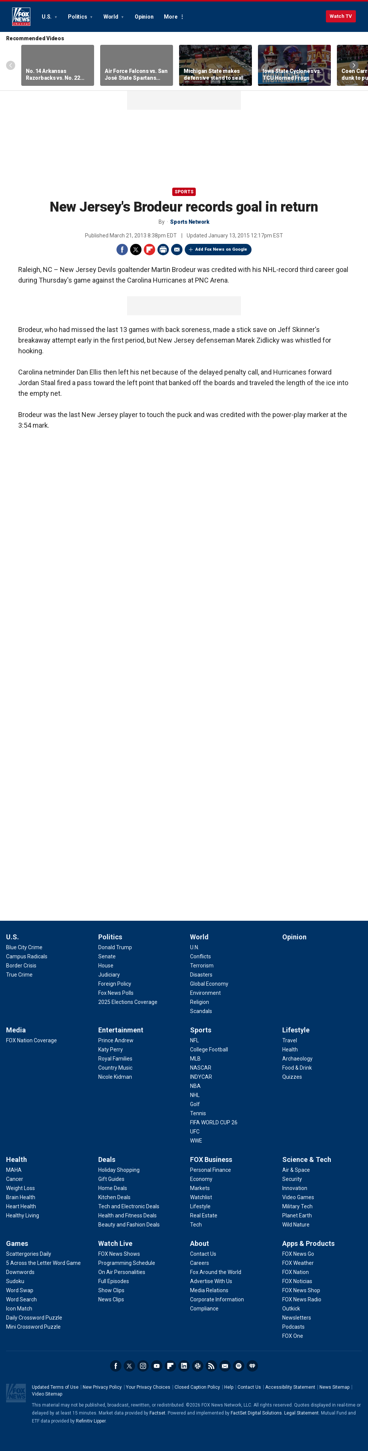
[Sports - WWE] (196, 1141)
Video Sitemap (47, 1394)
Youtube (156, 1366)
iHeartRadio (252, 1366)
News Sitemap (334, 1387)
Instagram (143, 1366)
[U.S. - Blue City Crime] (24, 947)
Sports (184, 191)
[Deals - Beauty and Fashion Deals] (129, 1225)
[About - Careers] (199, 1263)
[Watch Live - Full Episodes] (113, 1281)
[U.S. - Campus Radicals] (26, 956)
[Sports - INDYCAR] (201, 1077)
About (199, 1243)
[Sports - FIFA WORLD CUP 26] (213, 1122)
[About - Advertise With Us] (211, 1281)
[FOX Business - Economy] (201, 1179)
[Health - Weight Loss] (20, 1188)
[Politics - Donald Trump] (115, 947)
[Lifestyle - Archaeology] (297, 1059)
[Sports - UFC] (195, 1132)
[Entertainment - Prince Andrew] (116, 1040)
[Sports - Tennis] (198, 1113)
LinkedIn (184, 1366)
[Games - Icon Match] (19, 1309)
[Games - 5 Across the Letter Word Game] (43, 1263)
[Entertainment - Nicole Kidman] (115, 1077)
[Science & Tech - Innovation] (294, 1188)
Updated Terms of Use (55, 1387)
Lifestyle (296, 1030)
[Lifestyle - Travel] (289, 1040)
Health (16, 1159)
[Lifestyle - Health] (290, 1049)
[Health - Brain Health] (20, 1197)
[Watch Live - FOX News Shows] (119, 1254)
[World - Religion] (199, 1002)
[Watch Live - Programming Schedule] (126, 1263)
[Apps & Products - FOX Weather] (298, 1263)
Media (16, 1030)
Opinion (144, 17)
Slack (197, 1366)
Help (228, 1387)
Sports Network (189, 222)
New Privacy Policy (102, 1387)
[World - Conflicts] (200, 956)
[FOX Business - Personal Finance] (210, 1170)
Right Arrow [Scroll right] (354, 65)
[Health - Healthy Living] (22, 1215)
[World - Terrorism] (202, 966)
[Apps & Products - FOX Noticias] (297, 1281)
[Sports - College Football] (209, 1049)
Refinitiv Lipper (90, 1421)
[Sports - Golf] (195, 1104)
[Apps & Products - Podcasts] (293, 1327)
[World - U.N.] (194, 947)
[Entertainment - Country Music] (115, 1068)
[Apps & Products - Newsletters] (296, 1318)
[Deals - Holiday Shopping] (119, 1170)
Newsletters (225, 1366)
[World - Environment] (205, 993)
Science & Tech (306, 1159)
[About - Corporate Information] (217, 1299)
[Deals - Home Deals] (112, 1188)
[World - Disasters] (201, 975)
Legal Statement (301, 1413)
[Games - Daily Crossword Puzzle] (34, 1318)
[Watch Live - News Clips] (111, 1299)
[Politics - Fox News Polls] (116, 993)
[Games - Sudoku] (15, 1281)
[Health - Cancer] (14, 1179)
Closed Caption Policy (197, 1387)
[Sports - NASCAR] (200, 1068)
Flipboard (149, 249)
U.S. (47, 17)
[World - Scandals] (201, 1011)
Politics (78, 17)
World (112, 17)
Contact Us (249, 1387)
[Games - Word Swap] (19, 1290)
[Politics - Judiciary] (109, 975)
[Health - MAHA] (14, 1170)
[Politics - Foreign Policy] (114, 984)
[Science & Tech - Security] (292, 1179)
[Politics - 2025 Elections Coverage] (127, 1002)
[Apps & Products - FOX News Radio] (301, 1299)
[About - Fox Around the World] (215, 1272)
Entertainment (120, 1030)
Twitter (136, 249)
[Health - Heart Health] (21, 1206)
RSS (211, 1366)
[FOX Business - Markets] (200, 1188)
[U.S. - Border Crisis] (21, 966)
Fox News (21, 17)
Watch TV (341, 16)
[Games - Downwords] (20, 1272)
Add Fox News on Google (221, 249)
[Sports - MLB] (195, 1059)
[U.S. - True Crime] (19, 975)
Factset (157, 1413)
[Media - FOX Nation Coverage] (31, 1040)
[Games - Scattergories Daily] (28, 1254)
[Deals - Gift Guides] (111, 1179)
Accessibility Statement (290, 1387)
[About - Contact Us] (203, 1254)
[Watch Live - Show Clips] (111, 1290)
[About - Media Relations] (209, 1290)
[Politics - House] (105, 966)
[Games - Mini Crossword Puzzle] (33, 1327)
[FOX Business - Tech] (196, 1225)
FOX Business (211, 1159)
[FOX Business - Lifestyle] (200, 1206)
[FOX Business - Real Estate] (203, 1215)
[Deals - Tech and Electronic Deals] (128, 1206)
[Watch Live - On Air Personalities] (121, 1272)
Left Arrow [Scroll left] (10, 65)
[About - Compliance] (204, 1309)
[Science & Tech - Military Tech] (297, 1206)
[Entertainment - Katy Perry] (110, 1049)
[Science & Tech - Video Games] (298, 1197)
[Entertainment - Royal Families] (115, 1059)
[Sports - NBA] (195, 1086)
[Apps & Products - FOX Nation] (295, 1272)
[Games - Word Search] (21, 1299)
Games (17, 1243)
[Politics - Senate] (107, 956)
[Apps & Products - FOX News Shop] (301, 1290)
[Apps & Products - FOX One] (292, 1336)
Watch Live (115, 1243)
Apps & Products (308, 1243)
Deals (106, 1159)
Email (176, 249)
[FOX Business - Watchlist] (201, 1197)
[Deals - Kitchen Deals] (114, 1197)
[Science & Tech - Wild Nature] (296, 1225)
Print (163, 249)
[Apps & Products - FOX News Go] (298, 1254)
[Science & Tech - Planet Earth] (297, 1215)
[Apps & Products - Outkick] (291, 1309)
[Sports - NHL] (195, 1095)
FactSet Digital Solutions (256, 1413)
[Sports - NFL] (194, 1040)
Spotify (238, 1366)
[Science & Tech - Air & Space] (296, 1170)
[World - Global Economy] (209, 984)
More (170, 17)
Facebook (122, 249)
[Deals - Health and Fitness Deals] (127, 1215)
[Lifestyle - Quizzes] (292, 1077)
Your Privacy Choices (148, 1387)
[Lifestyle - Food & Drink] (297, 1068)
